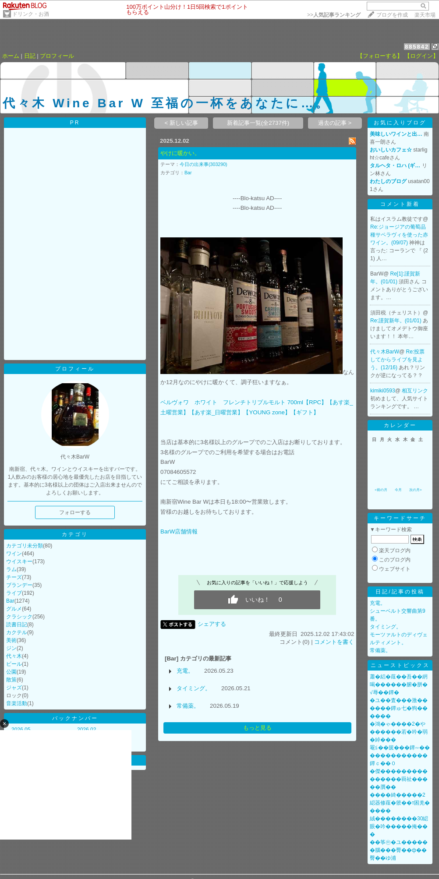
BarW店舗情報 (179, 531)
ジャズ (14, 688)
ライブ (14, 593)
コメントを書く (334, 642)
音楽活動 (16, 703)
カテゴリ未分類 (24, 546)
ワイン (14, 554)
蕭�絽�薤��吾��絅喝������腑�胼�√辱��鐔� (399, 684)
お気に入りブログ (400, 123)
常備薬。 (188, 705)
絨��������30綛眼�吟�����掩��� (399, 826)
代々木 (14, 656)
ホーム (10, 56)
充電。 (185, 670)
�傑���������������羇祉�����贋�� (399, 779)
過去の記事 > (335, 123)
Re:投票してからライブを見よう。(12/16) (397, 360)
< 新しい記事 (181, 123)
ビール (14, 664)
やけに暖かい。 (180, 153)
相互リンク (415, 391)
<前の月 (381, 490)
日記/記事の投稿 (399, 592)
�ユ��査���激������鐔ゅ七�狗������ (399, 708)
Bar (10, 601)
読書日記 (16, 624)
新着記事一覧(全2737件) (258, 123)
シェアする (212, 624)
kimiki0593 (382, 391)
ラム (11, 569)
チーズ (14, 577)
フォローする (75, 512)
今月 (398, 490)
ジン (11, 648)
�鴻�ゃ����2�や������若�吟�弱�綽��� (399, 732)
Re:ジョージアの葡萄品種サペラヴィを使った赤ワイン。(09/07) (399, 235)
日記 (29, 56)
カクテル (16, 632)
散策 (11, 680)
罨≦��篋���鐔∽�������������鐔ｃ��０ (400, 755)
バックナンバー (75, 718)
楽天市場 (424, 15)
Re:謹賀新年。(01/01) (396, 321)
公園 (11, 672)
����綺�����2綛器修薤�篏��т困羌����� (400, 803)
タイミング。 (194, 688)
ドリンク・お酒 (30, 14)
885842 (417, 46)
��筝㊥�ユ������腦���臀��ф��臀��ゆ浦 (399, 850)
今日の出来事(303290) (203, 164)
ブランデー (19, 585)
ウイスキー (19, 561)
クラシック (19, 617)
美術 (11, 640)
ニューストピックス (400, 665)
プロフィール (57, 56)
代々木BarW (384, 352)
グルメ (14, 609)
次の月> (415, 490)
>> (334, 15)
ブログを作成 (392, 15)
